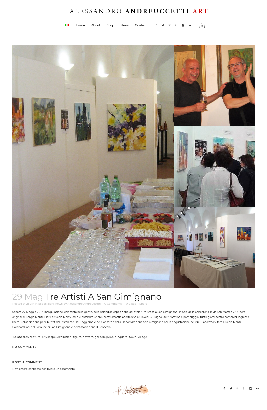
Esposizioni (46, 303)
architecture (32, 337)
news (59, 303)
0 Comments (113, 303)
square (123, 337)
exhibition (64, 337)
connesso (34, 369)
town (132, 337)
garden (100, 337)
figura (77, 337)
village (142, 337)
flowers (88, 337)
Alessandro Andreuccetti (84, 303)
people (111, 337)
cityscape (49, 337)
